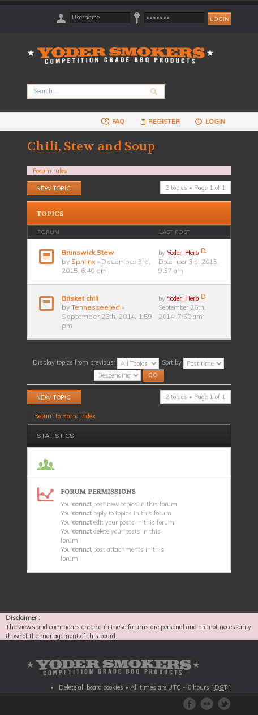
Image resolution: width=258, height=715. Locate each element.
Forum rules (50, 171)
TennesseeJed (95, 307)
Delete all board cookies (91, 687)
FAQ (112, 121)
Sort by (193, 362)
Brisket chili (80, 298)
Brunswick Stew (88, 252)
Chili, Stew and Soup (91, 146)
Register (159, 121)
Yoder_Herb (183, 253)
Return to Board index (65, 416)
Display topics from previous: (96, 362)
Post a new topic (54, 188)
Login (209, 121)
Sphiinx (83, 261)
